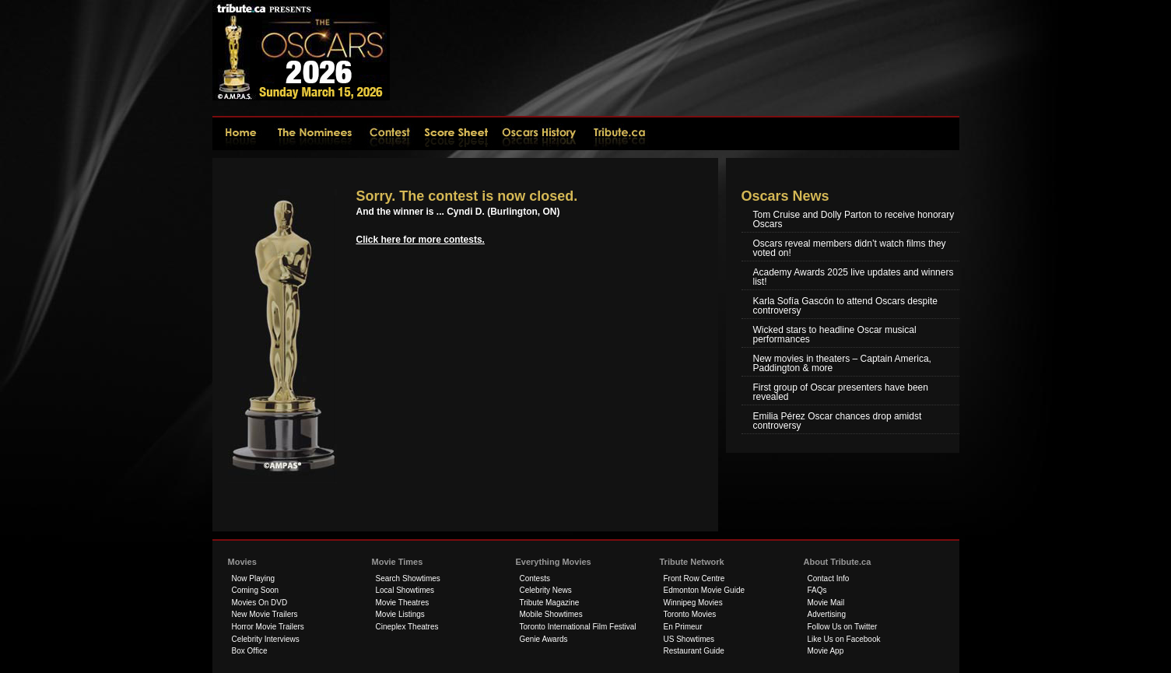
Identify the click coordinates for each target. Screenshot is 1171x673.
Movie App (826, 651)
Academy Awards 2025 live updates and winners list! (853, 277)
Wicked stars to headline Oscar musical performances (835, 334)
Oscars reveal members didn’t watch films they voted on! (849, 248)
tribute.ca (620, 133)
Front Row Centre (694, 578)
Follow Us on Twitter (843, 626)
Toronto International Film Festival (578, 626)
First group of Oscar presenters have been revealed (840, 392)
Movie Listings (400, 614)
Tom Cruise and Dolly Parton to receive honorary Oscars (854, 219)
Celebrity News (546, 590)
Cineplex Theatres (407, 626)
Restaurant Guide (694, 651)
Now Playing (253, 578)
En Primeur (683, 626)
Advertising (827, 614)
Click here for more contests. (420, 239)
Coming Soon (255, 590)
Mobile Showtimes (551, 614)
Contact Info (829, 578)
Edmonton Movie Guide (704, 590)
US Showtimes (689, 639)
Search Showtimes (408, 578)
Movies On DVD (260, 602)
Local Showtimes (405, 590)
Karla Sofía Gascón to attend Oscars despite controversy (845, 306)
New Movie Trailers (265, 614)
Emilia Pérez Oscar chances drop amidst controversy (837, 421)
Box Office (250, 651)
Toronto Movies (690, 614)
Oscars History (541, 133)
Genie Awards (544, 639)
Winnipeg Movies (693, 602)
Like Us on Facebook (844, 639)
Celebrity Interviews (266, 639)
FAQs (817, 590)
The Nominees (316, 133)
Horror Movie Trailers (268, 626)
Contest (391, 133)
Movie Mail (826, 602)
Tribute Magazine (550, 602)
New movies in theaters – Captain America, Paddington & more (842, 363)
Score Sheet (457, 133)
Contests (535, 578)
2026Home (240, 133)
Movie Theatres (402, 602)
